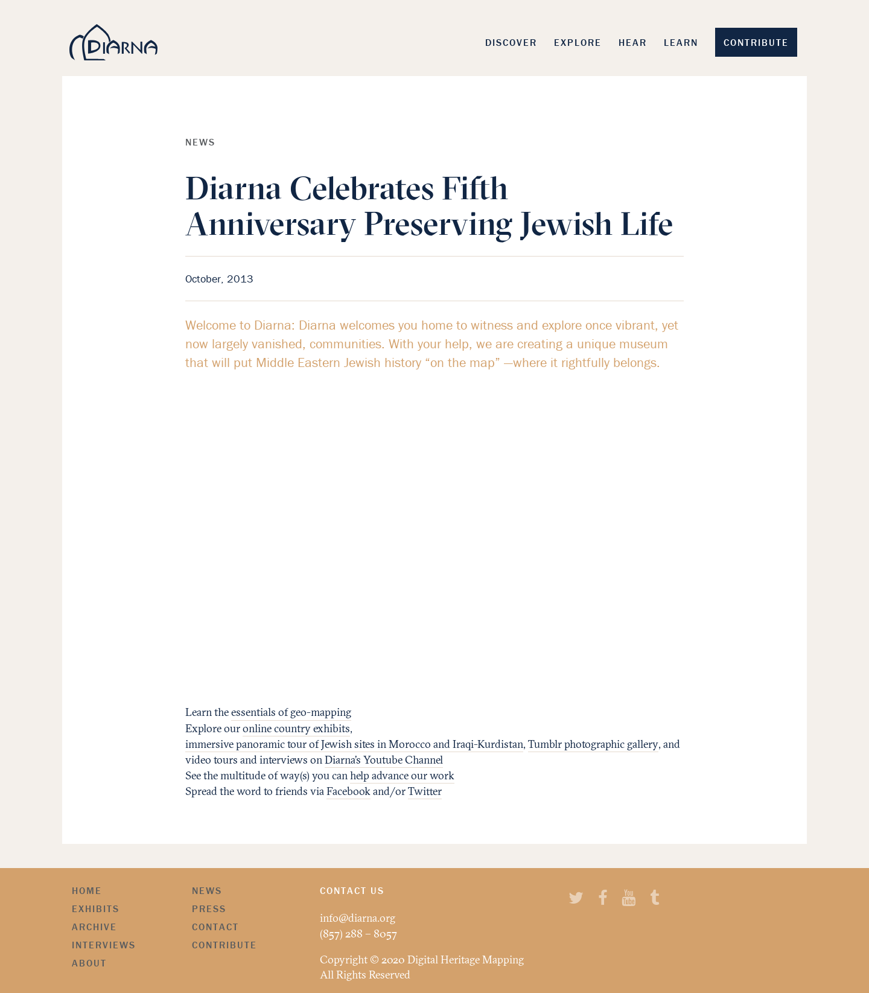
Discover (511, 42)
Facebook (348, 791)
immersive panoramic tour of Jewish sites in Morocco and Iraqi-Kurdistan (354, 744)
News (207, 890)
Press (209, 908)
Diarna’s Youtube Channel (384, 760)
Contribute (756, 42)
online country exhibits (296, 728)
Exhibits (95, 908)
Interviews (104, 945)
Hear (633, 42)
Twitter (425, 791)
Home (87, 890)
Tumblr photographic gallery (593, 744)
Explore (578, 42)
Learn (681, 42)
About (89, 963)
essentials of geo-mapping (291, 712)
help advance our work (402, 775)
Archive (94, 927)
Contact (215, 927)
